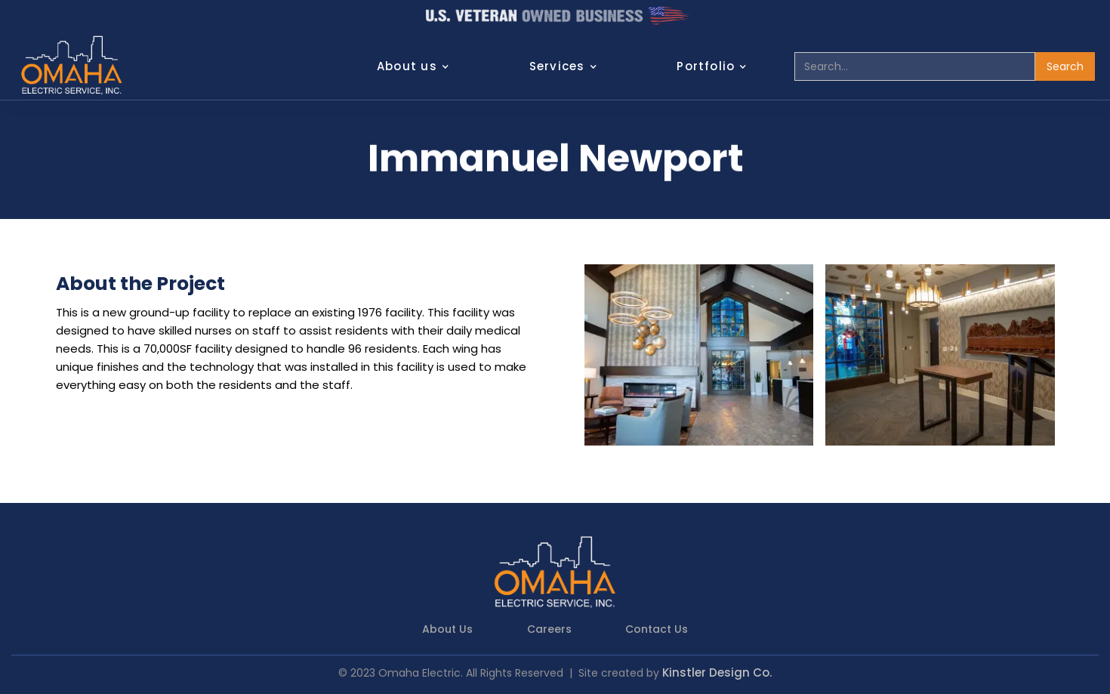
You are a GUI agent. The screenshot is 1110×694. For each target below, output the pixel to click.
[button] (420, 66)
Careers (549, 629)
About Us (447, 629)
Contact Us (656, 629)
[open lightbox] (699, 355)
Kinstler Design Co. (717, 672)
